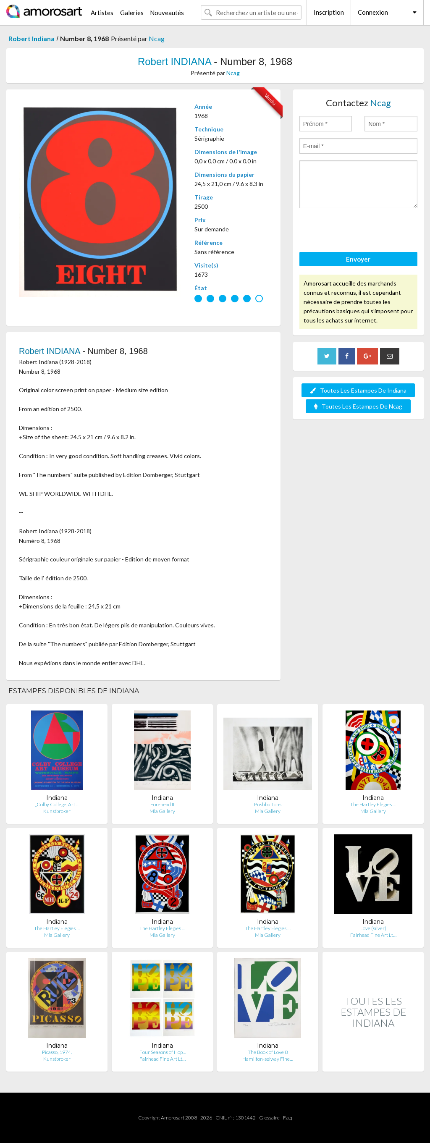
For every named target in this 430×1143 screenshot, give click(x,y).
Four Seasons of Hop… (162, 1052)
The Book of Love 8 (268, 1052)
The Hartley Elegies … (373, 804)
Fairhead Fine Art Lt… (373, 935)
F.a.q (287, 1117)
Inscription (329, 12)
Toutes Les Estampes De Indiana (358, 390)
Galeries (132, 12)
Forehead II (162, 804)
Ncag (157, 38)
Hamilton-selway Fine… (267, 1059)
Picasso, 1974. (57, 1052)
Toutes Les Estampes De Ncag (358, 406)
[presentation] (363, 231)
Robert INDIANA (174, 61)
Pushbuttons (267, 804)
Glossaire (269, 1117)
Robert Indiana (31, 38)
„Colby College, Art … (57, 804)
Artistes (102, 12)
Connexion (373, 12)
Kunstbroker (57, 811)
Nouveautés (167, 12)
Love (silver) (373, 928)
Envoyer (358, 259)
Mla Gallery (162, 811)
